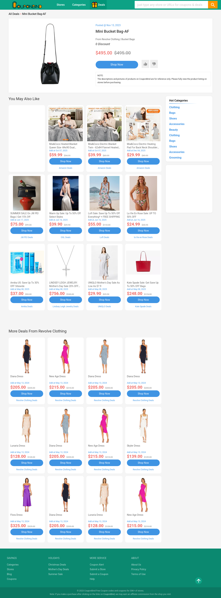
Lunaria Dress (17, 445)
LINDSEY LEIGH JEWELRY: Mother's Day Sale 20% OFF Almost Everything (63, 286)
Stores (61, 4)
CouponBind (109, 594)
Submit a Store (98, 569)
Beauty (173, 129)
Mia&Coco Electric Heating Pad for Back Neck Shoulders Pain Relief (143, 147)
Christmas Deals (57, 564)
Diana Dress (16, 376)
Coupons (12, 579)
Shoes (173, 118)
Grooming (175, 157)
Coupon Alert (97, 564)
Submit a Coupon (99, 574)
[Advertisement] (26, 138)
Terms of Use (138, 574)
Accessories (176, 124)
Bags (172, 112)
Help (92, 579)
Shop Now (116, 64)
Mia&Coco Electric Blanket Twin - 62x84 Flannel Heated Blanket (103, 147)
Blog (9, 574)
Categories (79, 4)
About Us (136, 564)
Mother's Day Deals (58, 569)
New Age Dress (57, 376)
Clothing (174, 107)
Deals (98, 5)
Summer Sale (55, 574)
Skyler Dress (133, 445)
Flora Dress (16, 514)
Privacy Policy (138, 569)
